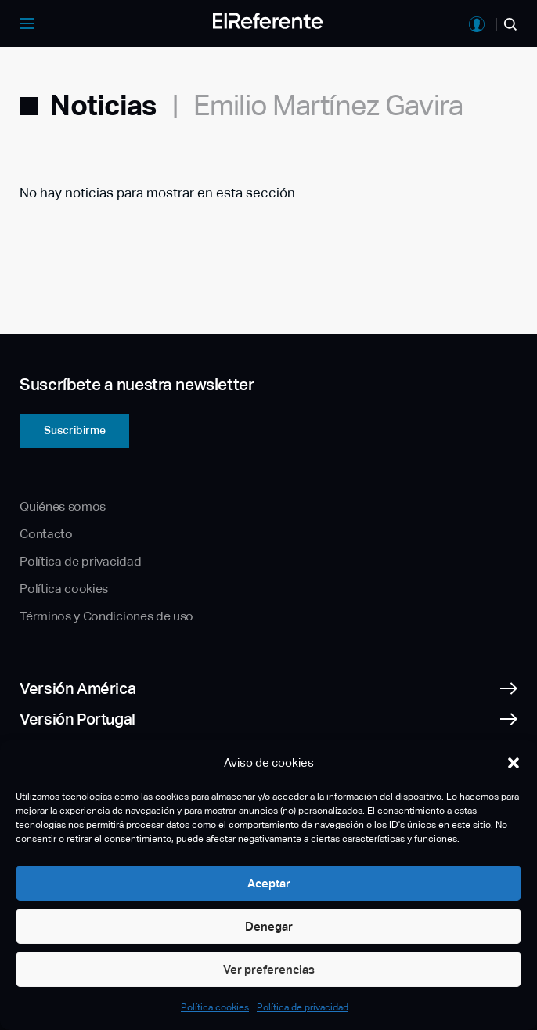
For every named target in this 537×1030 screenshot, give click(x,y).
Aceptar (268, 883)
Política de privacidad (302, 1007)
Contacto (46, 533)
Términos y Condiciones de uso (106, 616)
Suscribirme (75, 430)
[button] (513, 763)
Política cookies (215, 1007)
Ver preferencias (269, 969)
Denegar (269, 926)
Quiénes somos (63, 506)
